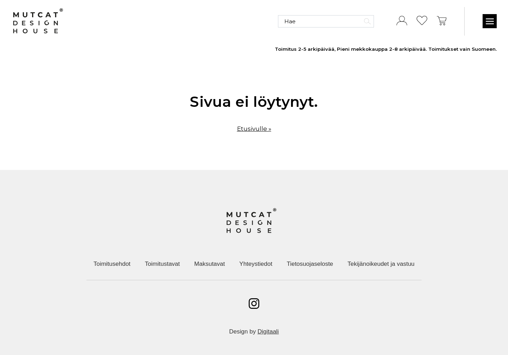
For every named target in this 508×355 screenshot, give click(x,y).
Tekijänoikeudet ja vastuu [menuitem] (381, 264)
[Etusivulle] (37, 21)
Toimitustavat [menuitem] (162, 264)
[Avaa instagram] (254, 303)
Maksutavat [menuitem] (209, 264)
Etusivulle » (254, 128)
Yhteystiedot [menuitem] (255, 264)
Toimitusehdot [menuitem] (112, 264)
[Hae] (326, 21)
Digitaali (268, 331)
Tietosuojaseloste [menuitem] (310, 264)
